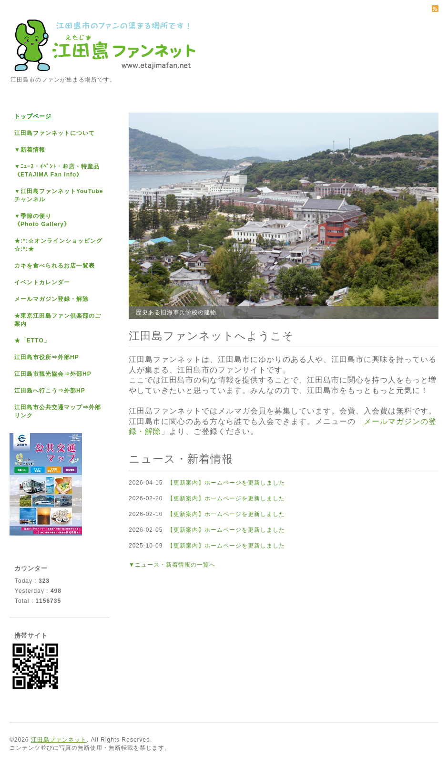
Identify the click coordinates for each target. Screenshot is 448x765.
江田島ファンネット (59, 739)
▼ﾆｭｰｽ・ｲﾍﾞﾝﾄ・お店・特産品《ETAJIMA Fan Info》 (57, 170)
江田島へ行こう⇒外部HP (49, 390)
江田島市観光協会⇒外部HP (53, 374)
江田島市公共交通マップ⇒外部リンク (57, 411)
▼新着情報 (29, 149)
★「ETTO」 (32, 340)
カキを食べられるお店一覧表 (54, 265)
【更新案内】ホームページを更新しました (226, 482)
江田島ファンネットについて (54, 133)
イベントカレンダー (42, 282)
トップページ (32, 116)
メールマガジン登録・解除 (51, 299)
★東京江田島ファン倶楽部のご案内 (57, 319)
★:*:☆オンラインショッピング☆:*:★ (58, 245)
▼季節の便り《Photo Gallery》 (42, 220)
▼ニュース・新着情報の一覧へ (172, 564)
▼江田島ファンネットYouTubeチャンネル (58, 195)
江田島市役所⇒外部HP (46, 357)
